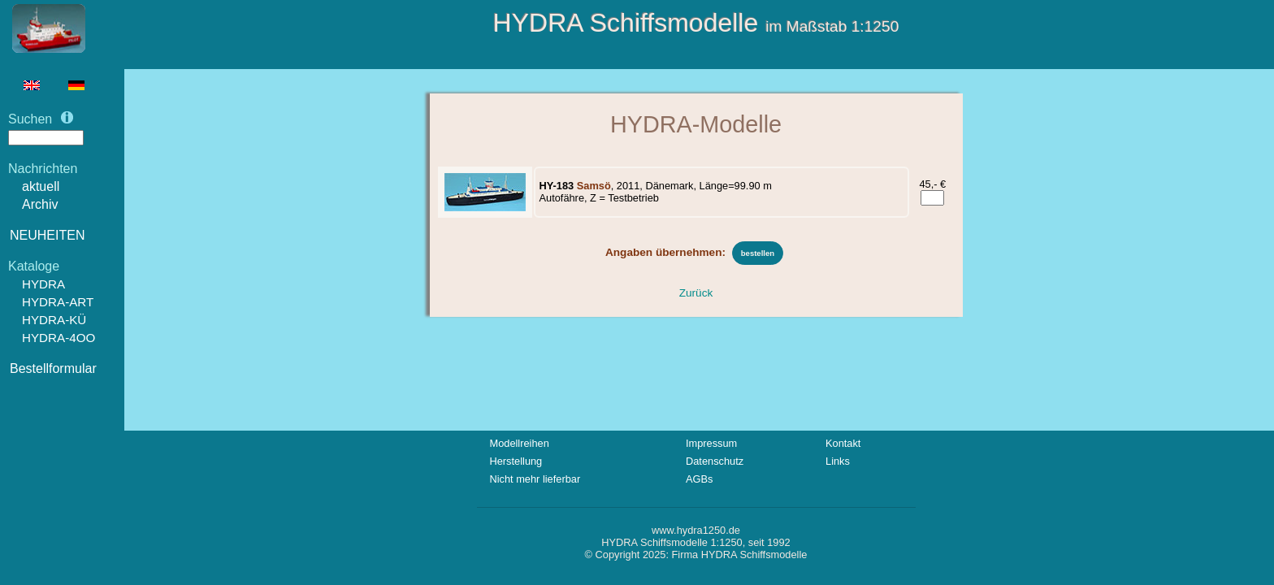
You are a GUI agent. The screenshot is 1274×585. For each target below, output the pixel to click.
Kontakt (843, 443)
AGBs (699, 479)
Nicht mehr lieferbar (535, 479)
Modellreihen (519, 443)
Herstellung (516, 461)
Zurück (696, 293)
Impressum (711, 443)
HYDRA (43, 284)
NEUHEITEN (47, 235)
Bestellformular (53, 368)
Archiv (40, 204)
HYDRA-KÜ (54, 320)
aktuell (40, 186)
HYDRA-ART (57, 302)
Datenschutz (714, 461)
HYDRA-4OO (58, 337)
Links (838, 461)
